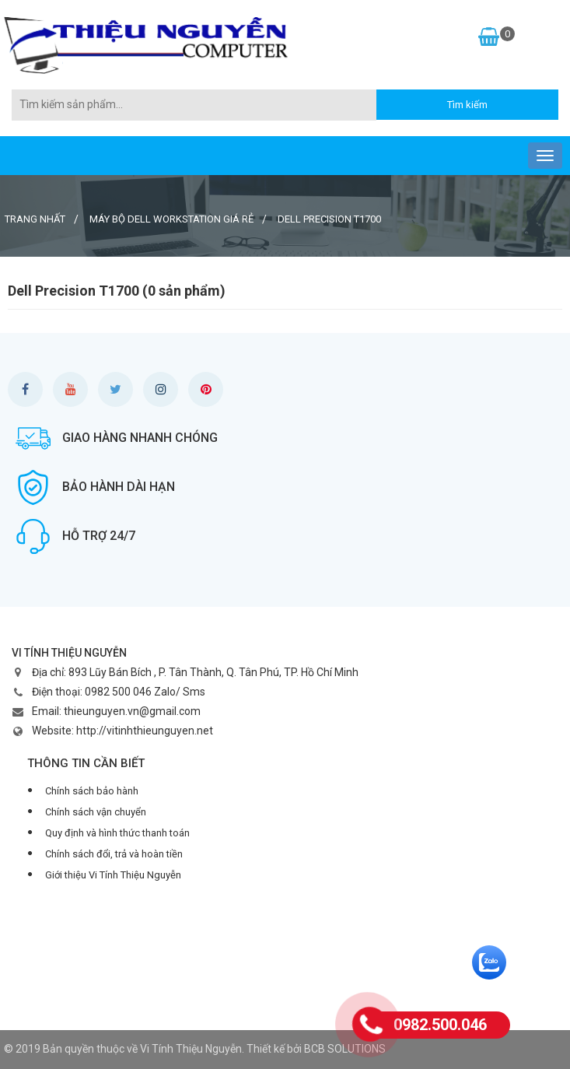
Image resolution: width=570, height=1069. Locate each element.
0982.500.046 (440, 1024)
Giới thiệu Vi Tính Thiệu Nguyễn (113, 875)
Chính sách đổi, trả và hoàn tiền (114, 854)
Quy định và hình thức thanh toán (117, 833)
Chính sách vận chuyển (95, 812)
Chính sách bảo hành (91, 791)
